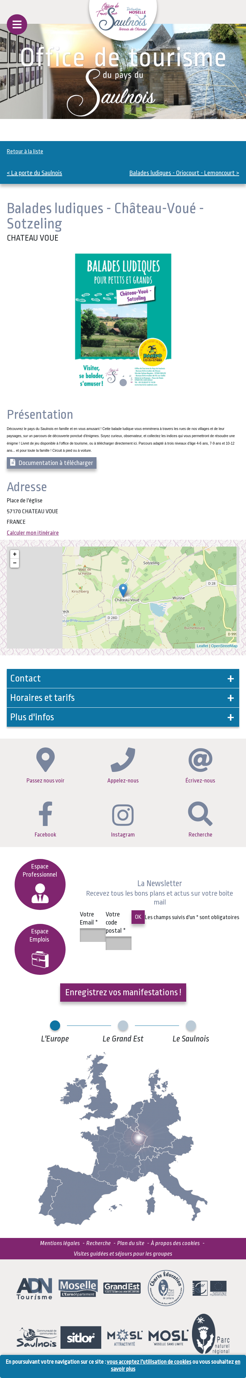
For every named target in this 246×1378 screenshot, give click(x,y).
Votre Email (89, 918)
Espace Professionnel (40, 883)
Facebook (45, 820)
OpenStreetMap (224, 646)
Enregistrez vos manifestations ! (123, 992)
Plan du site (130, 1243)
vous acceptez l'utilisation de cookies (149, 1362)
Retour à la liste (25, 151)
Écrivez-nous (200, 766)
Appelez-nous (123, 765)
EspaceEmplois (40, 948)
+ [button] (15, 554)
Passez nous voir (46, 765)
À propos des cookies (175, 1243)
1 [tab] (122, 383)
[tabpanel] (123, 322)
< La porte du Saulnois (34, 173)
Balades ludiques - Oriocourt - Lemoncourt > (184, 173)
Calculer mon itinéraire (33, 533)
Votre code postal (116, 922)
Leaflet (202, 646)
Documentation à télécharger (51, 463)
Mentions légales (60, 1243)
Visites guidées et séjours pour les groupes (123, 1254)
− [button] (15, 563)
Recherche (200, 820)
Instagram (123, 821)
